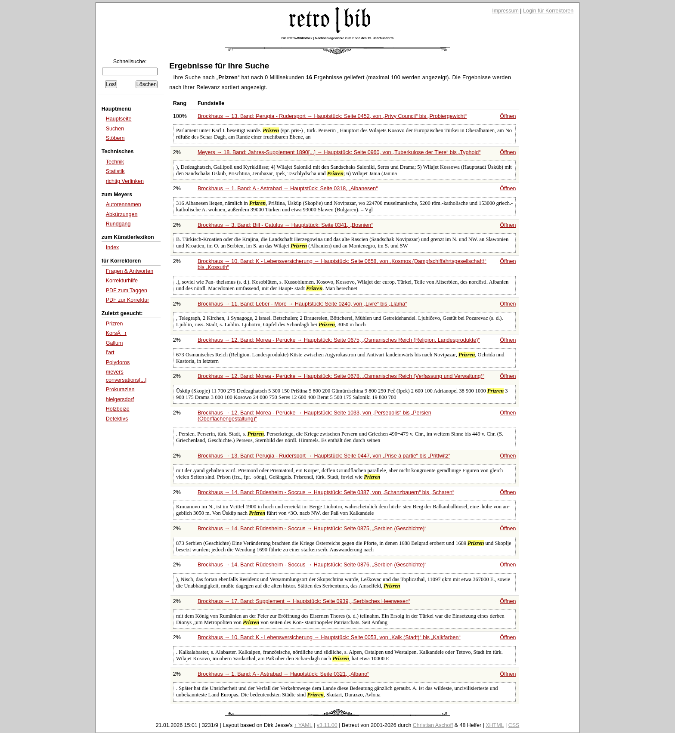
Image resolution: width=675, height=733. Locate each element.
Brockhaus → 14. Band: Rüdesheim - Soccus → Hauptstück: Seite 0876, (312, 565)
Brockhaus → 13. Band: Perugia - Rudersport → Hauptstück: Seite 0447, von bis (324, 456)
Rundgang (118, 224)
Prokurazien (120, 390)
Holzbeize (118, 409)
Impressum (505, 11)
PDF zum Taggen (126, 291)
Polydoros (118, 362)
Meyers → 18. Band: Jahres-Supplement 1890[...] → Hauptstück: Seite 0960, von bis (339, 152)
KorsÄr (116, 333)
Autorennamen (123, 204)
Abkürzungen (122, 214)
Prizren (114, 324)
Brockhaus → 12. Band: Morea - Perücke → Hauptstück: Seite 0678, (341, 376)
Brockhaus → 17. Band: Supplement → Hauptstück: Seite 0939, (304, 601)
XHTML (495, 725)
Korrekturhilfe (122, 281)
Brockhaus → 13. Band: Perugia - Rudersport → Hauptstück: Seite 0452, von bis (332, 116)
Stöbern (115, 138)
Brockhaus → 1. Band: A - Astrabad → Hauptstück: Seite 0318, (288, 189)
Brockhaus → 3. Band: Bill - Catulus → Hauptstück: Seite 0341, (285, 225)
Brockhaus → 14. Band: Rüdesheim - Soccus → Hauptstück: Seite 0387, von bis (326, 492)
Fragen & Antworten (129, 271)
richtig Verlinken (125, 181)
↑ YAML (303, 725)
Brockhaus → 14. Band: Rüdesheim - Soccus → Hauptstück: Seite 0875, (312, 529)
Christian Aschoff (433, 725)
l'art (110, 352)
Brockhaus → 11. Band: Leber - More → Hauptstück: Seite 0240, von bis (302, 304)
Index (112, 247)
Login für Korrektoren (548, 11)
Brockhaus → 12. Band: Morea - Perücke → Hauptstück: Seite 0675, (339, 340)
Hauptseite (119, 119)
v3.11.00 (327, 725)
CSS (514, 725)
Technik (115, 162)
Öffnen (508, 116)
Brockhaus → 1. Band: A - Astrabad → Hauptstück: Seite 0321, (283, 674)
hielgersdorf (120, 399)
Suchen (115, 129)
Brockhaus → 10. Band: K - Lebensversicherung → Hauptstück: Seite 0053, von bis (329, 637)
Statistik (115, 171)
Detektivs (117, 419)
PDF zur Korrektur (127, 300)
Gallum (114, 343)
